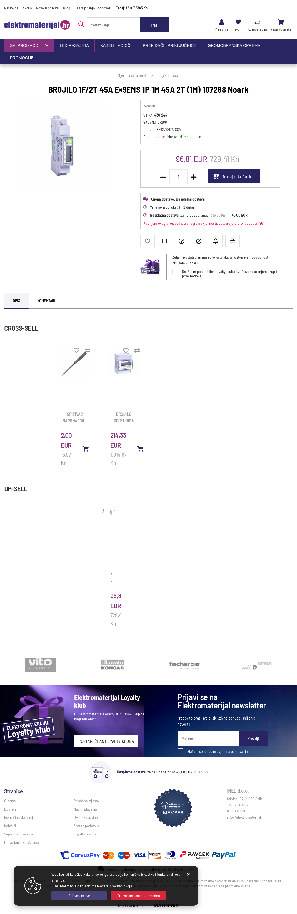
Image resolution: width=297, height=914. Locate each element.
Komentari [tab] (46, 300)
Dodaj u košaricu (234, 176)
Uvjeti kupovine (86, 817)
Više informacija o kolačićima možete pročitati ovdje (91, 885)
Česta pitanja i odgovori (93, 8)
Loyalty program (86, 834)
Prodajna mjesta (86, 800)
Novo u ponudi (47, 8)
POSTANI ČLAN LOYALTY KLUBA (106, 741)
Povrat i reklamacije (19, 817)
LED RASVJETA (74, 45)
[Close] (79, 895)
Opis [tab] (16, 300)
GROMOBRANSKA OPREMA (234, 45)
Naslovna (11, 8)
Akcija (27, 8)
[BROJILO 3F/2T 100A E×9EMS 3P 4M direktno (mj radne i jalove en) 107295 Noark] (140, 448)
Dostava (10, 809)
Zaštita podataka (86, 825)
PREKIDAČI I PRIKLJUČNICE (169, 45)
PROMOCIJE (22, 57)
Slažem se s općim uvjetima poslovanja (217, 751)
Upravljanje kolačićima (21, 842)
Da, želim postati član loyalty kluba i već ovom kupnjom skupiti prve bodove (230, 273)
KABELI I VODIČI (115, 45)
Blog (66, 8)
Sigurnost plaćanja (18, 834)
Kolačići (10, 825)
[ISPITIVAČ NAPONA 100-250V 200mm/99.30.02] (85, 448)
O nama (10, 800)
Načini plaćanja (85, 809)
